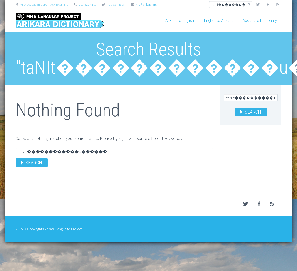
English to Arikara (218, 20)
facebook (268, 4)
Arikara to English (179, 20)
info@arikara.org (146, 5)
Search (34, 163)
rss (278, 4)
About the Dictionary (260, 20)
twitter (258, 4)
